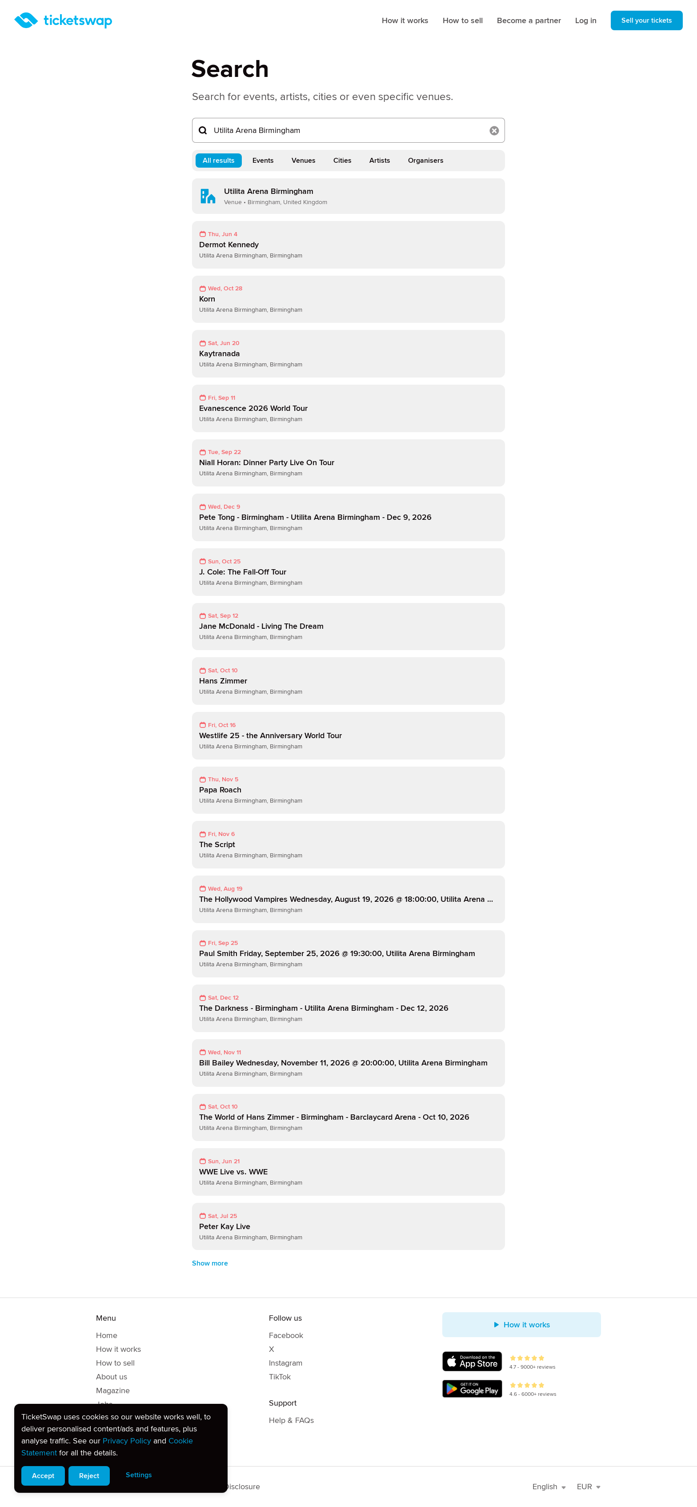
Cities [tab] (342, 160)
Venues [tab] (304, 160)
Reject (89, 1475)
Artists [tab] (379, 160)
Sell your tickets (646, 20)
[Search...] (348, 130)
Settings (139, 1475)
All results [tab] (219, 160)
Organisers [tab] (426, 160)
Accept (43, 1475)
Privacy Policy (127, 1441)
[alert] (121, 1448)
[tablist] (348, 160)
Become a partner (529, 20)
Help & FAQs (291, 1420)
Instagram (286, 1363)
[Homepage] (63, 20)
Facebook (286, 1335)
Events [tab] (263, 160)
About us (111, 1377)
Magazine (113, 1390)
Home (106, 1335)
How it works (405, 20)
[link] (348, 196)
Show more (210, 1263)
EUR (589, 1486)
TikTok (280, 1377)
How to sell (463, 20)
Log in (586, 20)
